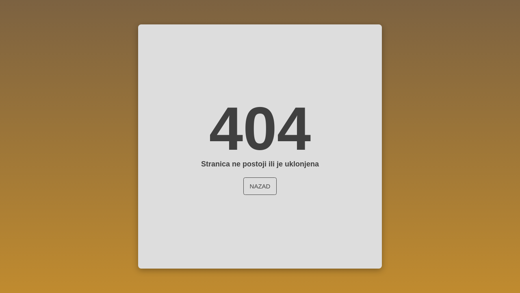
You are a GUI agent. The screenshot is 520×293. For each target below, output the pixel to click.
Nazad (260, 186)
